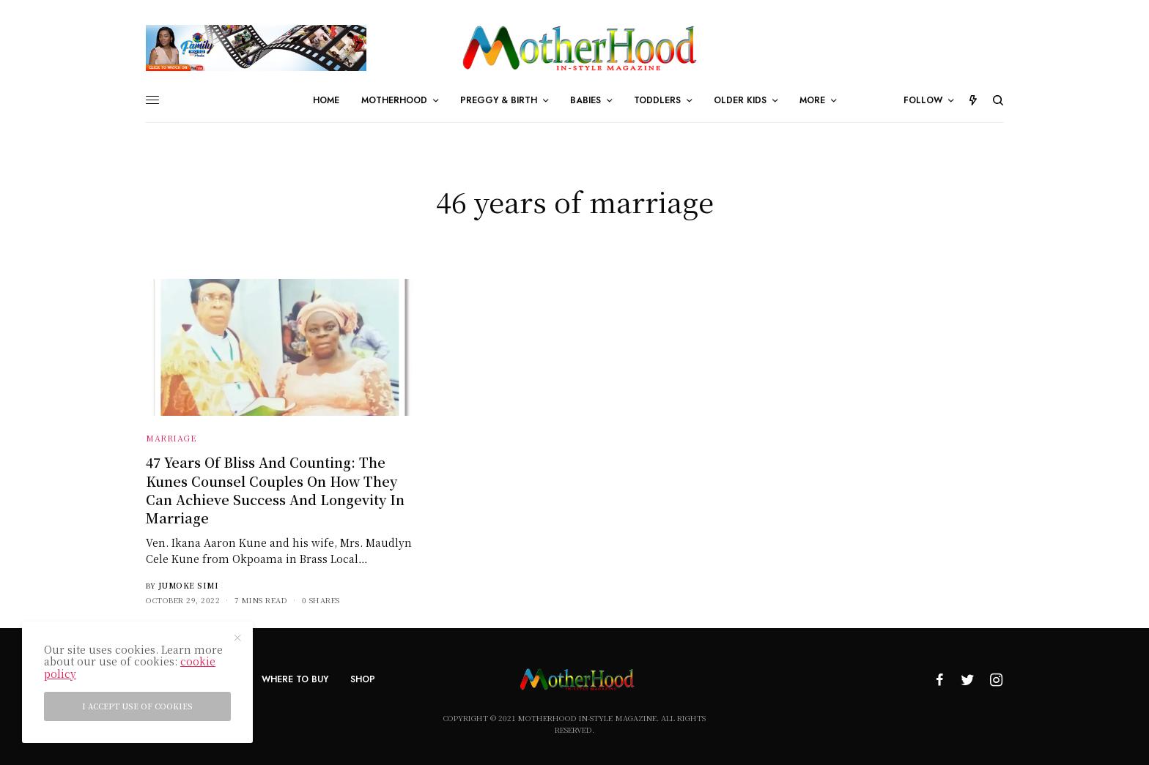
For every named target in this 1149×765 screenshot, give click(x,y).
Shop (362, 679)
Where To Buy (295, 679)
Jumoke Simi (188, 585)
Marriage (171, 438)
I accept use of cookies (137, 706)
